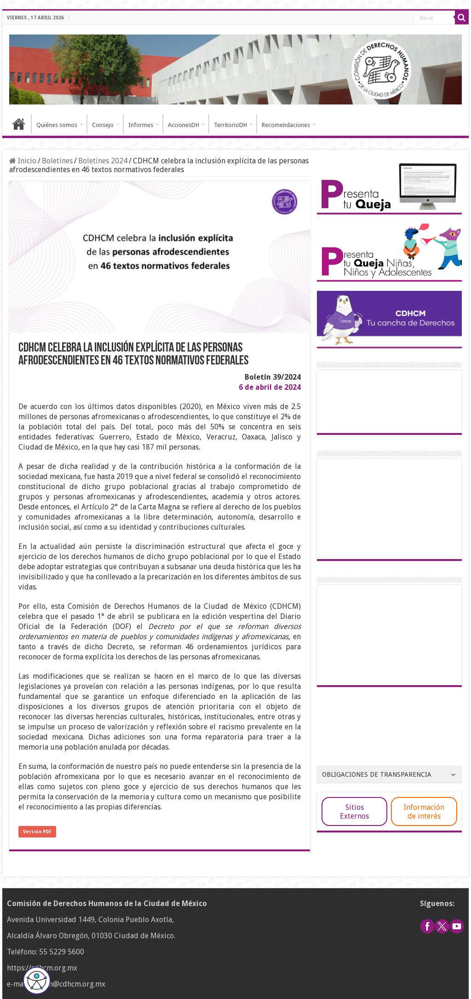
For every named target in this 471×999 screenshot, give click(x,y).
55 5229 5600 (61, 951)
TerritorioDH (230, 124)
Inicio (19, 123)
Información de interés (424, 811)
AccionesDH (183, 124)
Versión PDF (37, 831)
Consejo (103, 124)
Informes (140, 124)
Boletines (57, 160)
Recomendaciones (286, 124)
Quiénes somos (56, 124)
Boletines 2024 (102, 160)
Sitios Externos (354, 811)
